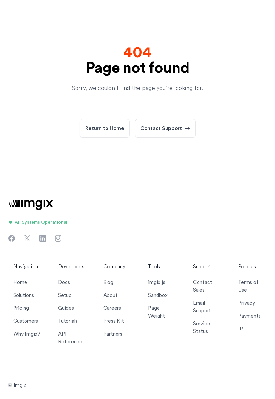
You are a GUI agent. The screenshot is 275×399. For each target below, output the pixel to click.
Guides (66, 308)
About (110, 295)
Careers (112, 308)
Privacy (246, 303)
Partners (112, 334)
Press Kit (113, 321)
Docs (64, 282)
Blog (108, 282)
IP (240, 329)
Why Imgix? (26, 334)
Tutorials (67, 321)
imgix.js (156, 282)
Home (20, 282)
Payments (249, 316)
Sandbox (158, 295)
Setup (65, 295)
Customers (25, 321)
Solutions (23, 295)
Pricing (21, 308)
